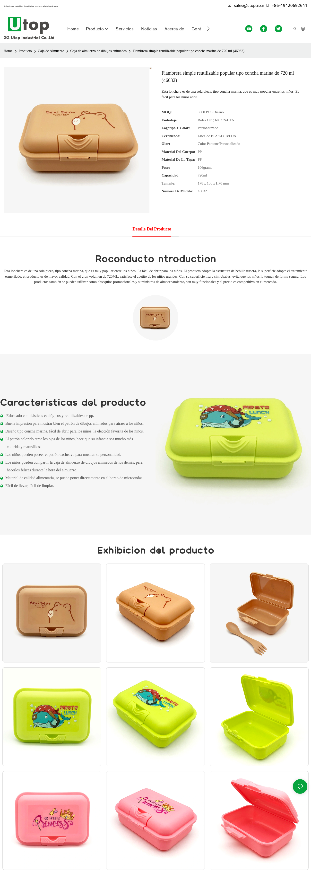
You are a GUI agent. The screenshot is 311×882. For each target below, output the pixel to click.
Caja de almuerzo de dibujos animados (98, 51)
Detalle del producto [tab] (151, 229)
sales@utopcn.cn (246, 5)
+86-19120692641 (286, 5)
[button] (208, 28)
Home (8, 51)
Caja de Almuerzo (51, 51)
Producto (25, 51)
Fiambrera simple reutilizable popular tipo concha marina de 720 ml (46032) (188, 51)
